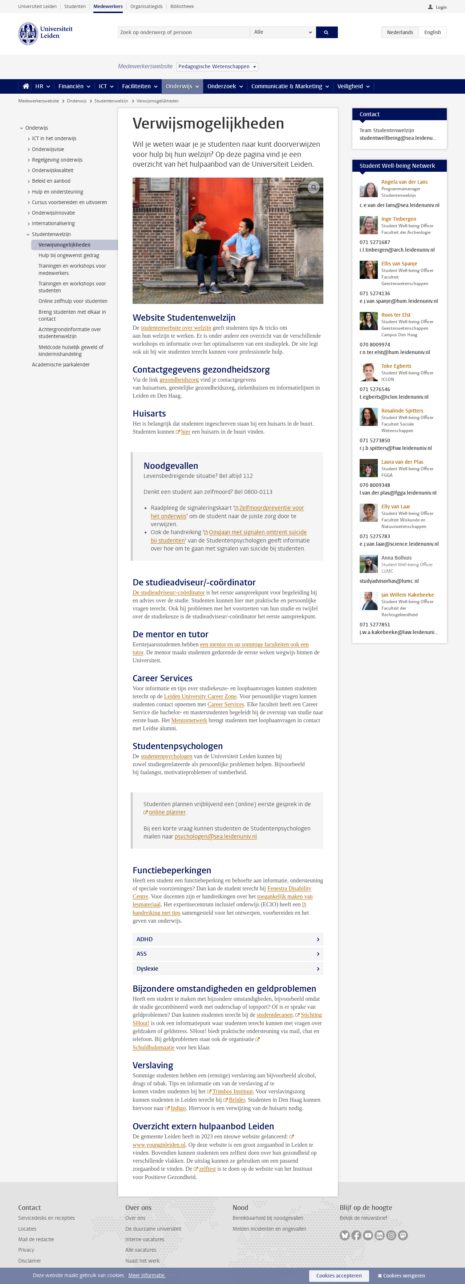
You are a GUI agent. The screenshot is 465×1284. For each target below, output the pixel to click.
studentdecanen (275, 1015)
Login (441, 7)
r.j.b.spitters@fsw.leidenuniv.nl (396, 448)
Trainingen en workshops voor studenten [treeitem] (72, 287)
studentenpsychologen (167, 756)
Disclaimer (29, 1260)
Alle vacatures (140, 1250)
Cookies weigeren (404, 1275)
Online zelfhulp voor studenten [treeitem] (73, 301)
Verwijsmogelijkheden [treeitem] (64, 244)
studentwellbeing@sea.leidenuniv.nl (400, 138)
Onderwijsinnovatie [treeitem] (50, 213)
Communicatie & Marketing (286, 86)
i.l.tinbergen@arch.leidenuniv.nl (397, 250)
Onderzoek (221, 86)
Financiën (71, 86)
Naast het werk (142, 1260)
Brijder (237, 1100)
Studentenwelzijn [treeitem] (48, 234)
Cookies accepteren (339, 1275)
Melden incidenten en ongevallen (269, 1229)
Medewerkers (108, 6)
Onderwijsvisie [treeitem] (44, 149)
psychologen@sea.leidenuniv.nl (216, 836)
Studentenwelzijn (111, 101)
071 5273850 (375, 441)
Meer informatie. (147, 1275)
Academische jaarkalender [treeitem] (61, 364)
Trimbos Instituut (233, 1091)
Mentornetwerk (189, 720)
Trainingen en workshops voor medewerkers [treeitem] (72, 269)
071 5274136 (375, 293)
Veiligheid (350, 86)
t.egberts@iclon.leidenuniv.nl (394, 397)
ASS (142, 954)
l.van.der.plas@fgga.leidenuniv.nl (398, 493)
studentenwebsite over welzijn (176, 328)
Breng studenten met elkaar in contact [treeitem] (72, 315)
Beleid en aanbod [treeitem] (47, 181)
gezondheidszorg (179, 380)
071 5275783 (375, 536)
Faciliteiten (136, 86)
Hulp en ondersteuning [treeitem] (54, 192)
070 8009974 (375, 345)
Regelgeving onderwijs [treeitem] (53, 160)
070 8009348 (375, 485)
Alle (258, 32)
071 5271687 (375, 242)
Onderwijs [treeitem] (33, 128)
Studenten (75, 6)
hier (185, 431)
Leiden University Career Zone (200, 696)
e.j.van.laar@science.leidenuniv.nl (399, 544)
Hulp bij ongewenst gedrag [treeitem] (69, 255)
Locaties (27, 1229)
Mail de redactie (36, 1239)
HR (39, 86)
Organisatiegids (146, 6)
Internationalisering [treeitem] (50, 223)
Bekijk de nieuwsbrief (363, 1218)
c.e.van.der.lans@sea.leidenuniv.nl (400, 205)
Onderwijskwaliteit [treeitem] (49, 170)
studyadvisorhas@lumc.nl (389, 581)
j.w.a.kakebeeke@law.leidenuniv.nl (400, 632)
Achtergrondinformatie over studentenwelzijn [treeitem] (70, 333)
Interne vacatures (144, 1239)
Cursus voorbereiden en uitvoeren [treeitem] (66, 202)
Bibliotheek (182, 6)
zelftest (207, 1169)
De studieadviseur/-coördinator (169, 592)
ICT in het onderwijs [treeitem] (50, 138)
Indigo (178, 1108)
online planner (167, 812)
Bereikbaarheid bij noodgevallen (267, 1218)
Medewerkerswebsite (38, 101)
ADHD (145, 939)
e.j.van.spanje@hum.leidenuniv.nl (399, 301)
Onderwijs (179, 86)
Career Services (225, 704)
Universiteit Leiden (37, 6)
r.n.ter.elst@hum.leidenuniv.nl (395, 352)
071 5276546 (375, 389)
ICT (103, 86)
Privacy (26, 1250)
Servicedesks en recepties (46, 1218)
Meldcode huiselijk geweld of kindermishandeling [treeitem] (71, 351)
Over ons (135, 1218)
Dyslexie (147, 968)
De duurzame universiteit (153, 1229)
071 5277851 (375, 625)
